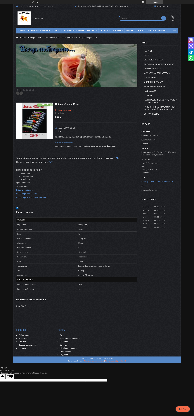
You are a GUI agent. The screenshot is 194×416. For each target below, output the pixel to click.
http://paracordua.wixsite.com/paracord (158, 181)
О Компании (150, 77)
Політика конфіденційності (115, 361)
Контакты (23, 338)
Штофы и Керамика (157, 30)
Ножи (140, 30)
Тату (57, 30)
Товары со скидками (28, 345)
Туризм (129, 30)
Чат (182, 409)
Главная (21, 30)
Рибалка (42, 37)
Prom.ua (110, 358)
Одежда (104, 30)
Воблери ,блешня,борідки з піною (62, 37)
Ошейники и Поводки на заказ (159, 64)
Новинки (22, 348)
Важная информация (154, 86)
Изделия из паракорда (39, 30)
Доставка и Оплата (153, 82)
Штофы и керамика (68, 348)
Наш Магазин (150, 91)
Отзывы (148, 95)
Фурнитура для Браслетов (157, 73)
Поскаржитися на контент (94, 361)
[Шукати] (163, 18)
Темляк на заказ (152, 68)
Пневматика (65, 351)
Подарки (117, 30)
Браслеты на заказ (153, 60)
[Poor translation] (10, 376)
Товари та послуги (28, 37)
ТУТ (116, 158)
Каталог (148, 51)
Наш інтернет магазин (26, 193)
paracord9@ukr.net (149, 190)
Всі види (20, 190)
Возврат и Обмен (152, 114)
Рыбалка (91, 30)
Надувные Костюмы (74, 30)
